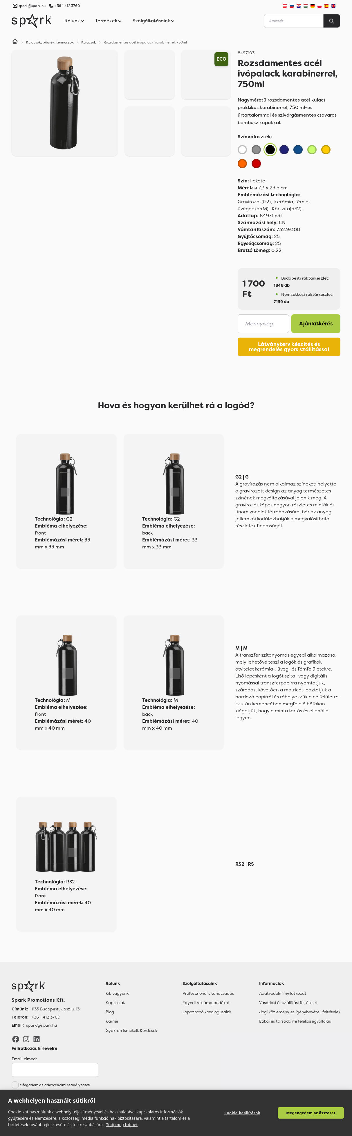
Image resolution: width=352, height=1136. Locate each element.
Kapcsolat (115, 1002)
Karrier (112, 1021)
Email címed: (24, 1058)
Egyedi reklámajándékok (206, 1002)
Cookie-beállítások (242, 1112)
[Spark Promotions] (32, 21)
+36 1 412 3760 (67, 5)
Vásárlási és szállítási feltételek (288, 1002)
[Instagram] (26, 1038)
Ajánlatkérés (316, 323)
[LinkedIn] (37, 1038)
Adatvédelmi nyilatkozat (282, 993)
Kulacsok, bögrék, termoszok (50, 42)
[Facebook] (16, 1038)
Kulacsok (88, 42)
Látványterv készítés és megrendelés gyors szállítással (289, 347)
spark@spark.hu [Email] (41, 1025)
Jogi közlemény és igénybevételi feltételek (299, 1011)
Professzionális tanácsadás (208, 993)
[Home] (15, 42)
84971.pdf (260, 216)
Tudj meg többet (122, 1124)
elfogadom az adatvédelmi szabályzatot (55, 1085)
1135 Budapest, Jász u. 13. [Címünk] (55, 1009)
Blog (110, 1011)
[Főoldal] (46, 986)
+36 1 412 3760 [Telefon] (46, 1017)
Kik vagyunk (117, 993)
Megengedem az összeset (310, 1112)
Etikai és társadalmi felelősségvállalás (295, 1021)
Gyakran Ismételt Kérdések (131, 1030)
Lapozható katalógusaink (207, 1011)
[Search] (331, 21)
